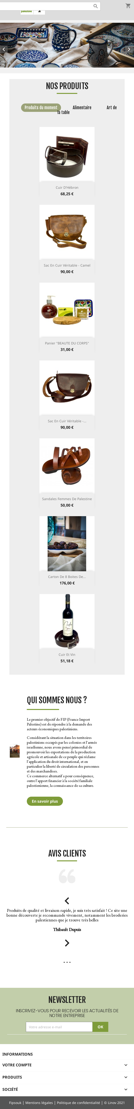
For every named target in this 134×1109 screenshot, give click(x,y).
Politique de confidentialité (78, 1102)
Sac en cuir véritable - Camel (67, 265)
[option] (67, 45)
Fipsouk (15, 1102)
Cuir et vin (67, 654)
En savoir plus (45, 801)
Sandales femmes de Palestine (67, 499)
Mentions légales (39, 1102)
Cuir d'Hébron (67, 187)
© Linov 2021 (114, 1102)
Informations (17, 1054)
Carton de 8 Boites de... (67, 576)
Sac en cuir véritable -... (67, 421)
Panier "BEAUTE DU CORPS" (67, 343)
